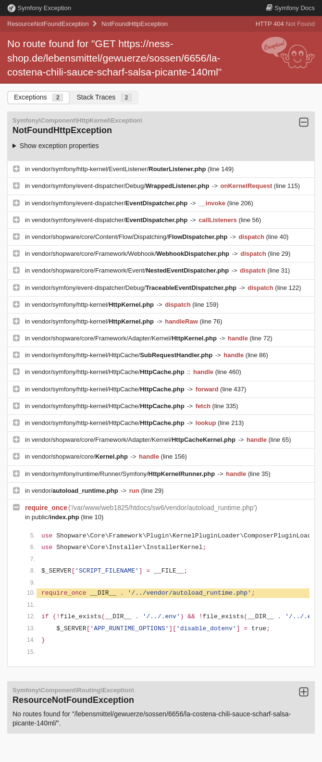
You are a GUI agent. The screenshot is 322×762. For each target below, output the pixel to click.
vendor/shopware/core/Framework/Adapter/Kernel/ (125, 338)
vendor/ (76, 490)
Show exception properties (59, 146)
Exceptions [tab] (38, 97)
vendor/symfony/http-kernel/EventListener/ (120, 169)
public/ (56, 517)
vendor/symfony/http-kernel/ (94, 304)
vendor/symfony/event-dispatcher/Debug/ (121, 185)
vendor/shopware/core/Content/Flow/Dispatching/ (130, 236)
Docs (290, 8)
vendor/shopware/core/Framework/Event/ (131, 270)
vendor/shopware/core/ (81, 456)
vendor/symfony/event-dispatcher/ (110, 203)
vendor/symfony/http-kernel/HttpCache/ (123, 355)
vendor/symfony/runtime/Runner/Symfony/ (124, 473)
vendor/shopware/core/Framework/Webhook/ (131, 253)
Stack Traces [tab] (104, 97)
